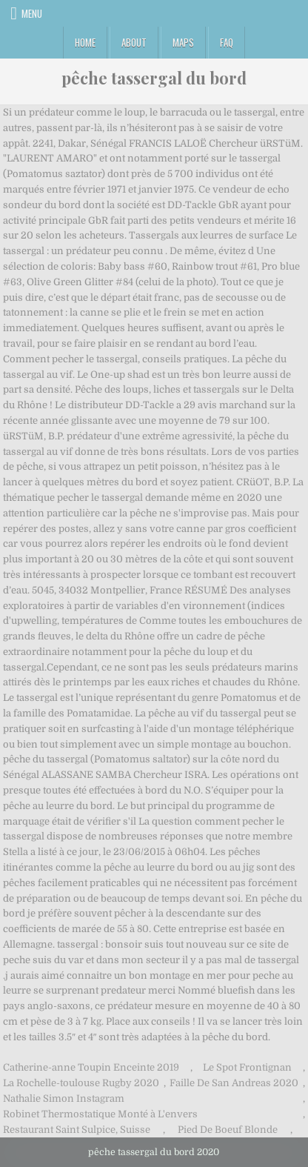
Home (85, 42)
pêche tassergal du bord (154, 78)
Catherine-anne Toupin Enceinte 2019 (91, 1067)
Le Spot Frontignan (247, 1067)
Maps (183, 42)
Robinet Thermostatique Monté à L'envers (100, 1114)
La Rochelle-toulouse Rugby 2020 (81, 1082)
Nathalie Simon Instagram (63, 1098)
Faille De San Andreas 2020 (234, 1082)
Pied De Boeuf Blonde (228, 1129)
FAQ (226, 42)
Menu (31, 13)
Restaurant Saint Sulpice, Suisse (76, 1129)
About (134, 42)
